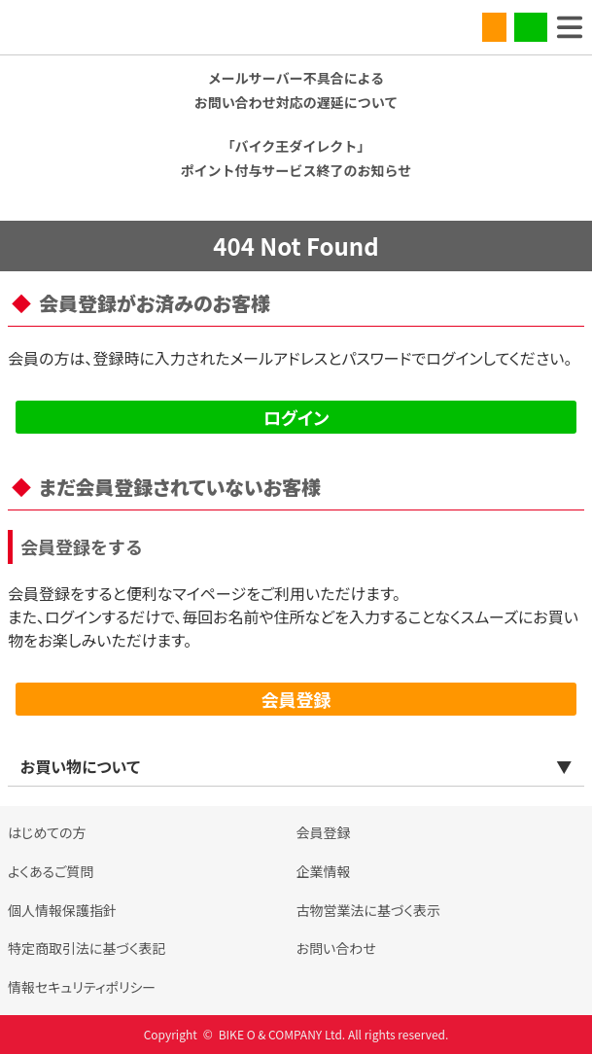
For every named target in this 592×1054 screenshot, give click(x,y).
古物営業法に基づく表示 (368, 910)
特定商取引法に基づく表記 (87, 948)
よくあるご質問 (50, 871)
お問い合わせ (336, 948)
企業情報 (323, 871)
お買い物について (80, 766)
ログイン (296, 417)
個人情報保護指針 (62, 910)
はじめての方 (47, 832)
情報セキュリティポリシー (82, 987)
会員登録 (296, 699)
